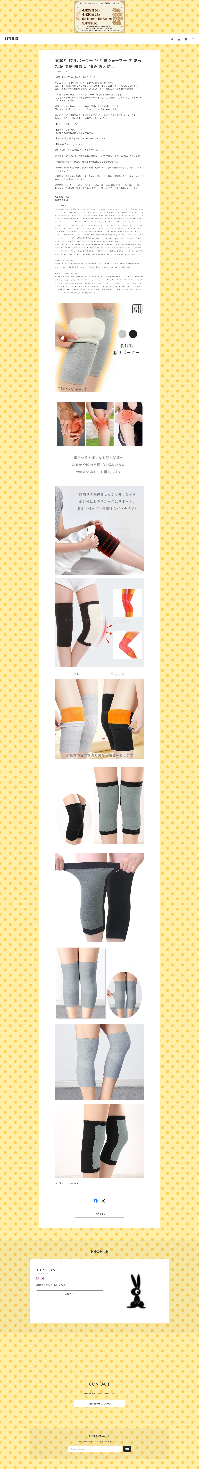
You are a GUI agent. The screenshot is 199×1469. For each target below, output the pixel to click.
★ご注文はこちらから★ (66, 1183)
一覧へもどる (99, 1213)
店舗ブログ (69, 1294)
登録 (127, 1449)
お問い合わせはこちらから (99, 1403)
